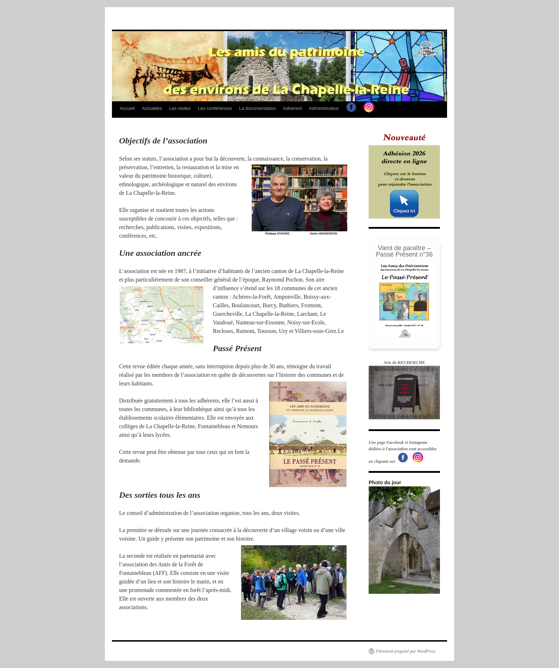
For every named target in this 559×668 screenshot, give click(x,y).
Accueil (127, 108)
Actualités (152, 108)
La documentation (257, 108)
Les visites (180, 108)
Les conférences (215, 108)
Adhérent (292, 108)
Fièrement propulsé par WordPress (405, 651)
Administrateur (324, 108)
